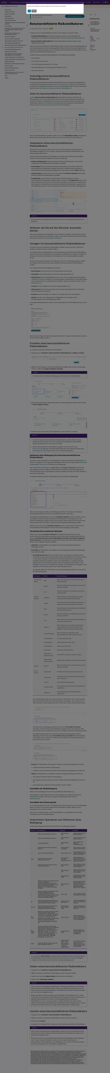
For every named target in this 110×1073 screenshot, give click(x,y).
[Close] (83, 3)
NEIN (34, 11)
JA (29, 11)
